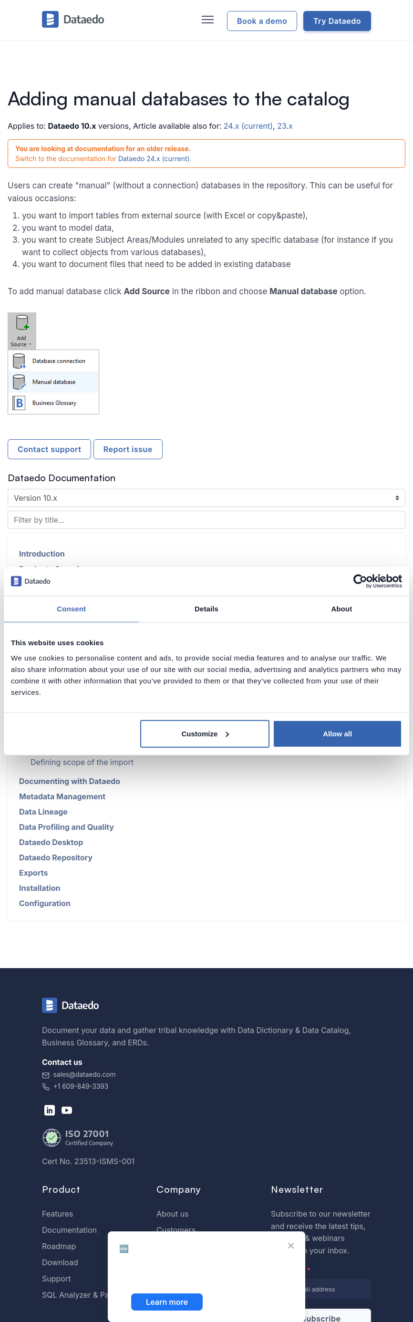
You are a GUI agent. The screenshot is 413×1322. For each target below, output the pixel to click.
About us (172, 1214)
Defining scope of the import (82, 762)
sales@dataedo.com (78, 1074)
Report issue (128, 449)
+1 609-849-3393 (75, 1086)
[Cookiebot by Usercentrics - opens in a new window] (360, 581)
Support (56, 1278)
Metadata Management (62, 796)
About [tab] (341, 609)
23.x (285, 126)
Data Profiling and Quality (66, 827)
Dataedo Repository (56, 857)
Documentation (69, 1230)
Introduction (42, 553)
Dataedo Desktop (51, 842)
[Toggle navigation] (206, 20)
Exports (33, 873)
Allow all (337, 733)
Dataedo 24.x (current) (154, 159)
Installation (40, 888)
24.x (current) (248, 126)
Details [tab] (206, 609)
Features (57, 1214)
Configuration (45, 903)
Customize (205, 733)
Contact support (49, 449)
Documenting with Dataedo (69, 781)
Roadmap (59, 1246)
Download (60, 1262)
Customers (176, 1230)
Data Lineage (43, 811)
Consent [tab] (71, 609)
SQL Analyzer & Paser (81, 1295)
